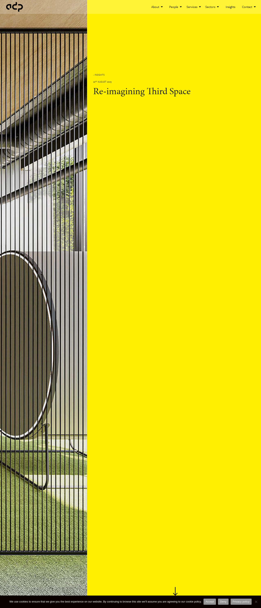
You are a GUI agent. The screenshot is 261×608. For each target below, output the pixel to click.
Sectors (212, 6)
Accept (210, 601)
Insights (230, 6)
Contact (249, 6)
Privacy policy (241, 601)
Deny (223, 601)
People (175, 6)
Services (194, 6)
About (157, 6)
